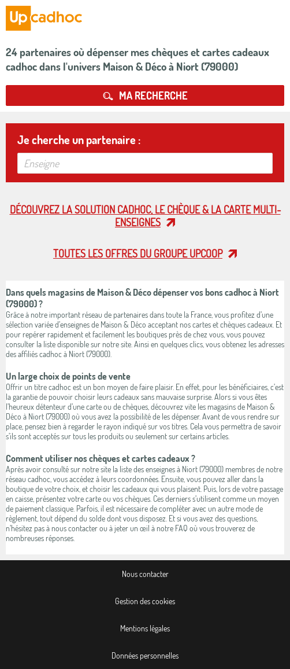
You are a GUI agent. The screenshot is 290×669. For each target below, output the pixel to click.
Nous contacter (145, 574)
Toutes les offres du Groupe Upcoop (137, 253)
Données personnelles (145, 655)
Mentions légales (145, 628)
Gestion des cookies (145, 601)
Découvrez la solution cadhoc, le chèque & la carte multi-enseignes (145, 216)
